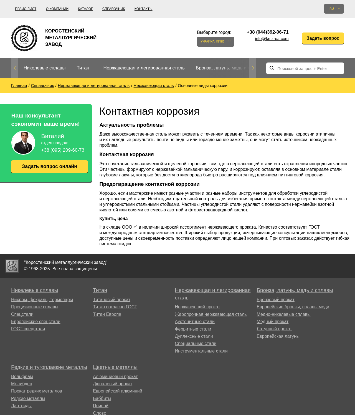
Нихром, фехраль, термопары (42, 299)
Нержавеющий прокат (197, 306)
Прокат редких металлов (36, 391)
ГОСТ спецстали (28, 328)
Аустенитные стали (194, 321)
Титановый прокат (111, 299)
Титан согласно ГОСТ (115, 306)
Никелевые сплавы (44, 68)
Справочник (113, 9)
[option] (44, 68)
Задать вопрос (323, 38)
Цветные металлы (115, 367)
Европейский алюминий (117, 391)
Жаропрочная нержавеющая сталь (211, 314)
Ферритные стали (193, 329)
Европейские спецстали (35, 321)
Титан (83, 68)
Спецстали (22, 314)
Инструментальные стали (201, 351)
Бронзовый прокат (276, 299)
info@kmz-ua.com (272, 38)
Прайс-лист (25, 9)
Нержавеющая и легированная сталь (143, 68)
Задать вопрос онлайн (49, 166)
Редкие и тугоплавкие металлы (49, 367)
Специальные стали (195, 343)
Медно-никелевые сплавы (284, 314)
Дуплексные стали (194, 336)
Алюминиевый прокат (115, 376)
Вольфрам (22, 376)
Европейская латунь (278, 336)
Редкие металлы (28, 398)
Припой (100, 405)
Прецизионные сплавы (34, 306)
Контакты (144, 9)
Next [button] (252, 68)
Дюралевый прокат (112, 383)
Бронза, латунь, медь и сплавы (230, 68)
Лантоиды (21, 405)
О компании (57, 9)
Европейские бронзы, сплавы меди (293, 306)
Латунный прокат (274, 328)
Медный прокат (273, 321)
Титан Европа (107, 314)
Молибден (21, 383)
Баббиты (102, 398)
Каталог (85, 9)
